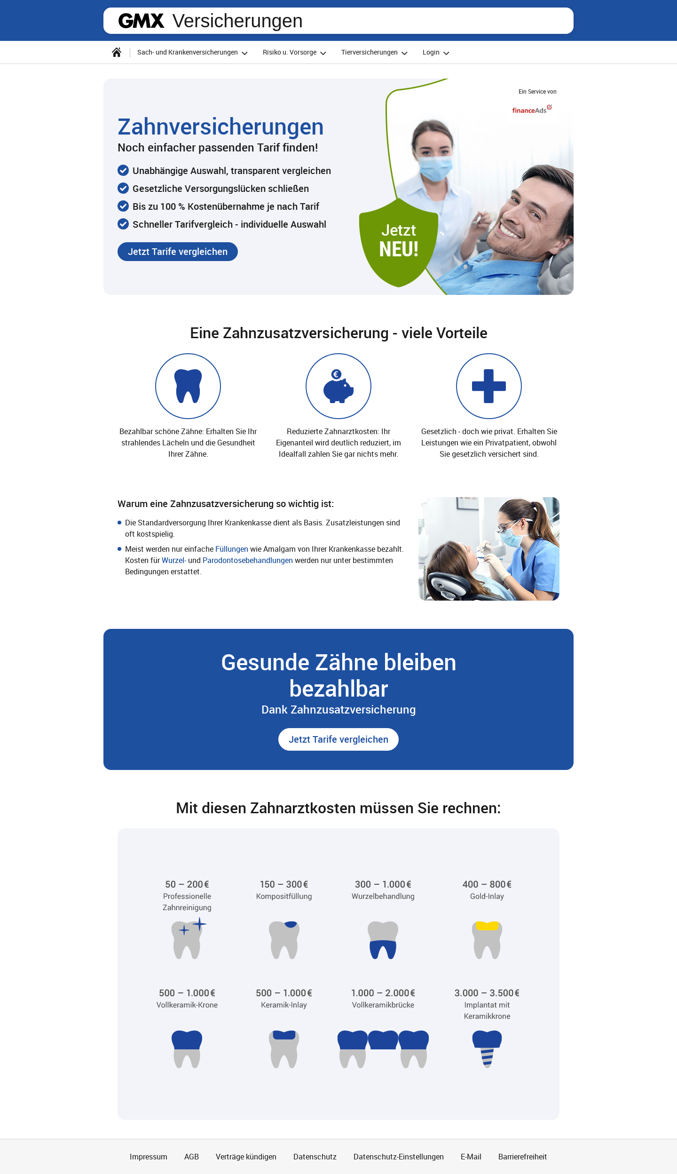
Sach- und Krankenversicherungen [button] (194, 53)
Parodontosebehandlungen (249, 560)
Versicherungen (237, 20)
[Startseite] (116, 52)
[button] (178, 251)
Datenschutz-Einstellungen (399, 1156)
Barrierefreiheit (522, 1156)
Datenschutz (315, 1156)
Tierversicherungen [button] (375, 53)
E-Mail (471, 1156)
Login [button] (437, 53)
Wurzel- (174, 560)
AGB (191, 1156)
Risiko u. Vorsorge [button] (296, 53)
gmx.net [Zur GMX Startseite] (141, 20)
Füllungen (232, 549)
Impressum (148, 1156)
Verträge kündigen (246, 1156)
